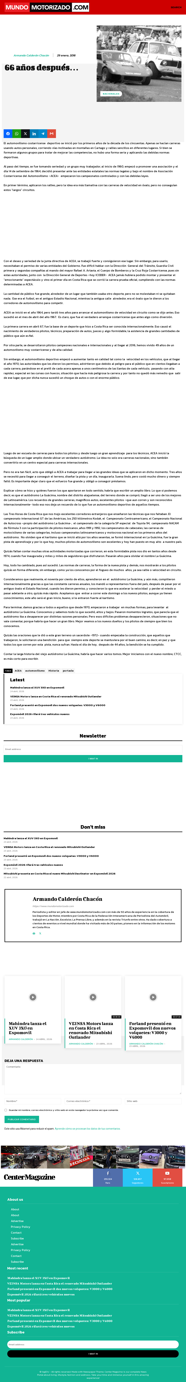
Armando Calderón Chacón (31, 55)
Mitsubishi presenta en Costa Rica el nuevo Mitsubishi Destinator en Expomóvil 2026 (60, 873)
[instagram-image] (12, 1156)
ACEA (18, 671)
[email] (93, 749)
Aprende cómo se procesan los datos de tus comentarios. (88, 1128)
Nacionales (111, 93)
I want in (93, 758)
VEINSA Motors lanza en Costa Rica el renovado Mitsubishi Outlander (56, 696)
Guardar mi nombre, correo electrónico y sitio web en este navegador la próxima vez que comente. (64, 1109)
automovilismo (35, 671)
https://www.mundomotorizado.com (53, 906)
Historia (53, 671)
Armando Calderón (21, 1038)
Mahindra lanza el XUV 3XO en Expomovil (37, 687)
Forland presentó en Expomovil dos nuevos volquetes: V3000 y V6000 (57, 705)
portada (68, 671)
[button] (176, 7)
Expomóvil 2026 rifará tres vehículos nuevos (40, 714)
